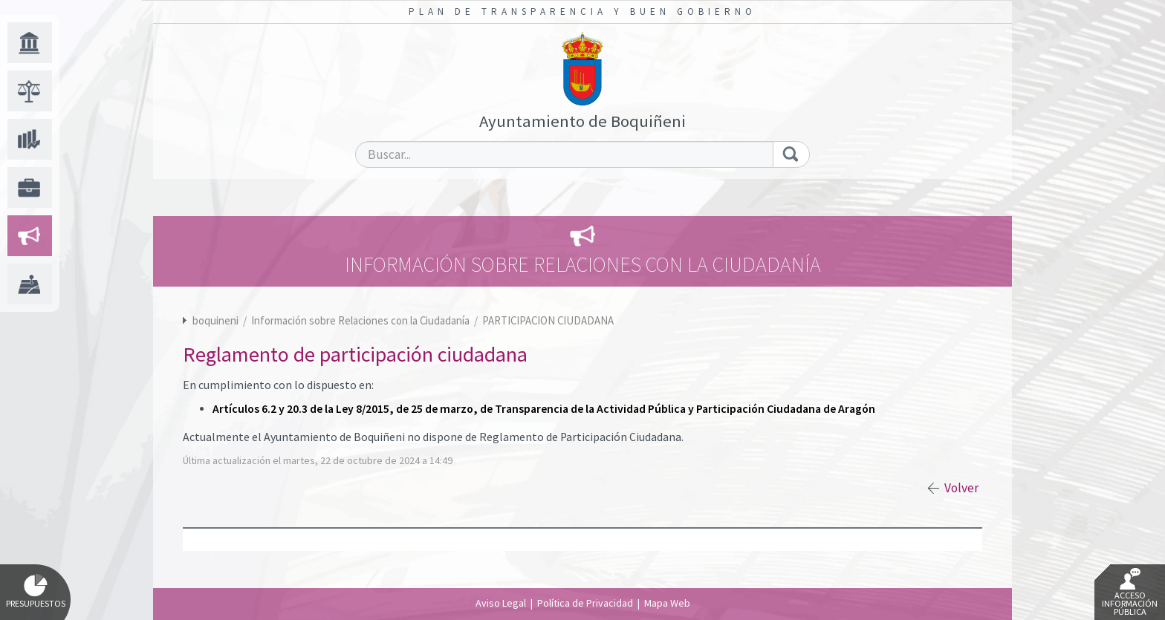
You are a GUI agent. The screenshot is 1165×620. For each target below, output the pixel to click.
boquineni (215, 320)
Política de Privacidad (585, 603)
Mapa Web (667, 603)
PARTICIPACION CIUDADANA (548, 320)
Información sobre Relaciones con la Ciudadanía (361, 320)
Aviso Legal (501, 603)
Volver (961, 488)
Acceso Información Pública (1130, 592)
